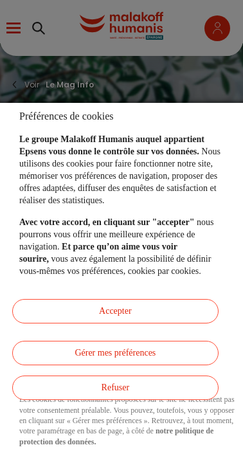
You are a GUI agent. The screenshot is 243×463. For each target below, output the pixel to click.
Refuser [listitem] (116, 387)
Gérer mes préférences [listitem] (115, 353)
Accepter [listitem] (115, 311)
